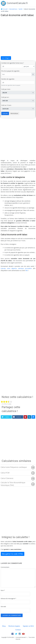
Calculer (5, 113)
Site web (3, 606)
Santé (20, 9)
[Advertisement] (18, 36)
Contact (18, 630)
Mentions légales (14, 626)
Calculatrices (13, 9)
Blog (4, 626)
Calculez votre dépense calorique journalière (16, 268)
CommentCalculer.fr (14, 3)
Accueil (5, 9)
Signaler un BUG (28, 626)
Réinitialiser (14, 113)
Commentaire (5, 567)
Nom (3, 590)
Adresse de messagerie (8, 598)
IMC (27, 270)
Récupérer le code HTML (12, 554)
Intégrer (6, 58)
